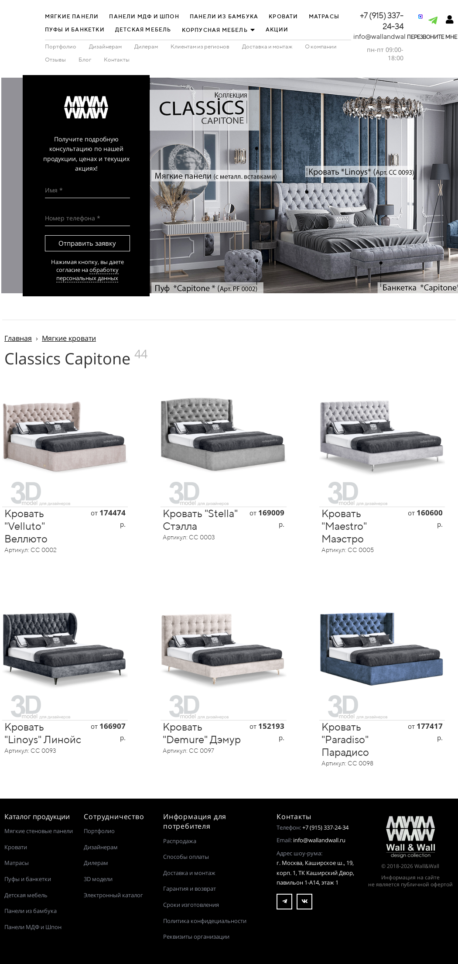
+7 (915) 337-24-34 (325, 827)
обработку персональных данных (87, 273)
